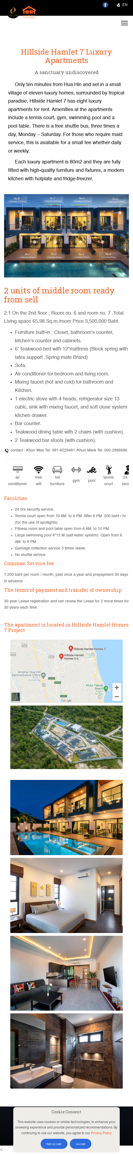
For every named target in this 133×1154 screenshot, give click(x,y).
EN (122, 5)
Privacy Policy (101, 1133)
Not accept (54, 1144)
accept (80, 1144)
